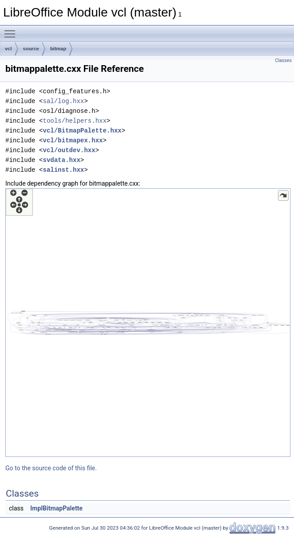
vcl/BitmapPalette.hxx (82, 130)
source (31, 48)
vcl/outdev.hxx (69, 150)
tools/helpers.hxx (75, 120)
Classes (283, 60)
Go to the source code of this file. (51, 468)
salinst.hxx (63, 170)
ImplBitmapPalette (56, 508)
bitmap (58, 48)
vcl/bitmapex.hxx (73, 140)
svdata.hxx (61, 160)
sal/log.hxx (63, 101)
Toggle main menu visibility (12, 29)
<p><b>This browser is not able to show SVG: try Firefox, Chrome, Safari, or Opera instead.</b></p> (148, 322)
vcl (8, 48)
